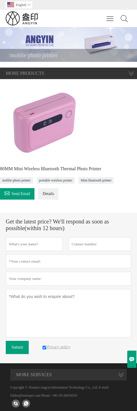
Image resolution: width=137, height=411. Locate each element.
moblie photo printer (16, 180)
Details (48, 194)
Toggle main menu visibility (110, 16)
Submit (17, 347)
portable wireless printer (56, 180)
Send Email (17, 193)
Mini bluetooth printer (96, 180)
